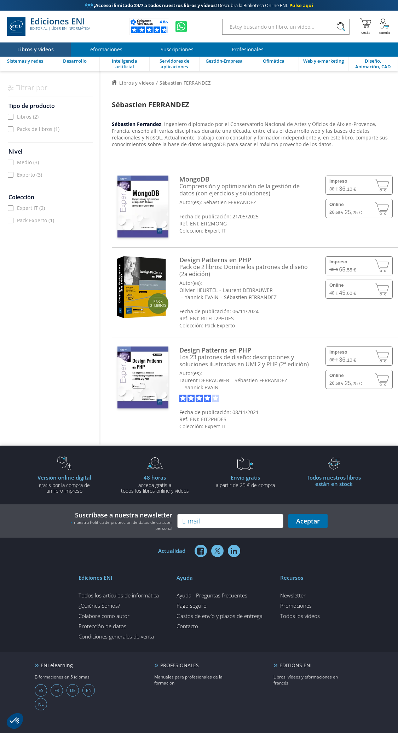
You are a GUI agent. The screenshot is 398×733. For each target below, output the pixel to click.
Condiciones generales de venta (116, 636)
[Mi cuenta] (384, 26)
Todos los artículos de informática (119, 595)
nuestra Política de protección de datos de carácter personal (123, 525)
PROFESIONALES (179, 665)
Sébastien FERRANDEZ (229, 202)
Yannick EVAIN (202, 297)
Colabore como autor (104, 615)
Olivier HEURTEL (198, 290)
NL (41, 704)
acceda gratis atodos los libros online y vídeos (155, 484)
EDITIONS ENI (295, 665)
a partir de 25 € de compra (245, 481)
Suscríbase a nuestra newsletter (121, 521)
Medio (28, 162)
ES (41, 690)
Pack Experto (35, 220)
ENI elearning (57, 665)
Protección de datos (102, 626)
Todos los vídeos (300, 615)
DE (73, 690)
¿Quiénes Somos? (99, 605)
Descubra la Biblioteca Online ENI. (199, 5)
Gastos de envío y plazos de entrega (220, 615)
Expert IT (31, 208)
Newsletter (293, 595)
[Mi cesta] (365, 26)
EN (89, 690)
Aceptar (308, 521)
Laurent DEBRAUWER (248, 290)
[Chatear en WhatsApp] (181, 26)
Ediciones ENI (48, 26)
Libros (28, 116)
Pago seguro (192, 605)
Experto (29, 174)
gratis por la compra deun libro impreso (64, 484)
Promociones (296, 605)
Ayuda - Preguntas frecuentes (212, 595)
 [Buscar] (341, 27)
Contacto (187, 626)
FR (56, 690)
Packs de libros (38, 129)
